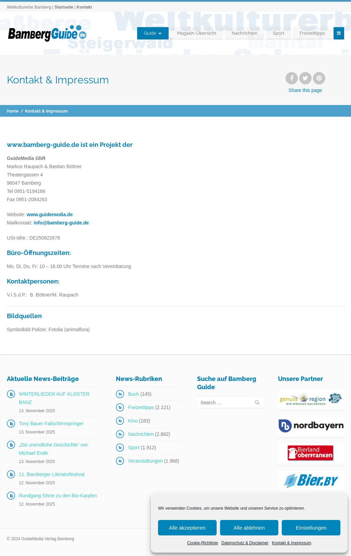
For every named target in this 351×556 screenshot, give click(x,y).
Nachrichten (244, 33)
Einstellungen (311, 528)
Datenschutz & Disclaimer (244, 543)
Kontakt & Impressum (291, 543)
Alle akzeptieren (187, 528)
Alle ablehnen (249, 528)
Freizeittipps (312, 33)
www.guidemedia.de (50, 214)
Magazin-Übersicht (196, 33)
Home (13, 111)
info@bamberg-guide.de (61, 222)
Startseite (64, 7)
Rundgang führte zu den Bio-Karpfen (58, 495)
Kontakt (84, 7)
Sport (278, 33)
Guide (150, 33)
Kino (132, 421)
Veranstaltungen (145, 461)
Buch (133, 394)
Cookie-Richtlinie (202, 543)
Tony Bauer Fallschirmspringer (51, 423)
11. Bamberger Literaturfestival (51, 474)
